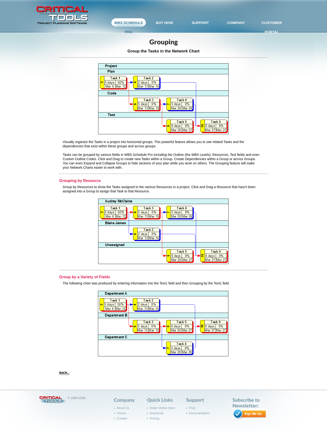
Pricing (154, 418)
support (199, 24)
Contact (122, 418)
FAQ (192, 408)
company (235, 24)
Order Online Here (162, 408)
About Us (123, 408)
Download (157, 413)
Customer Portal (271, 29)
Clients (121, 413)
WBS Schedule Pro (127, 29)
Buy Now (163, 24)
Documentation (199, 413)
